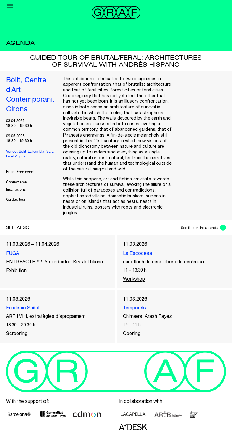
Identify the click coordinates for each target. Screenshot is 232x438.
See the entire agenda (199, 228)
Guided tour (15, 200)
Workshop (134, 279)
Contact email (17, 182)
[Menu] (9, 5)
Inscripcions (16, 190)
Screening (16, 333)
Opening (131, 333)
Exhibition (16, 270)
